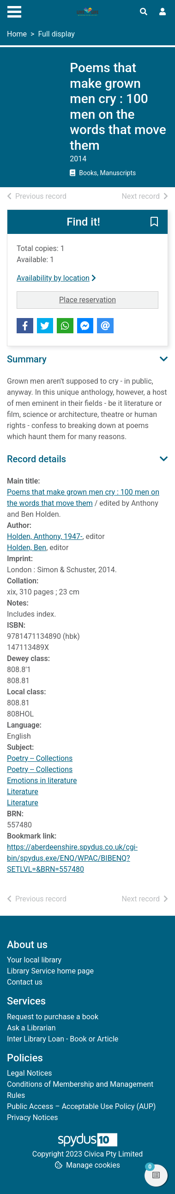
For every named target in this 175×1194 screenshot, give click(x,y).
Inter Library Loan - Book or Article (62, 1039)
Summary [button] (27, 359)
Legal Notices (29, 1073)
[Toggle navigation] (14, 11)
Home (17, 34)
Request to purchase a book (52, 1016)
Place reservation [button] (108, 299)
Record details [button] (36, 459)
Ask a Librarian (31, 1027)
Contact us (24, 982)
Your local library (34, 959)
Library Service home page (50, 971)
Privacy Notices (32, 1117)
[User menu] (162, 12)
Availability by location (56, 278)
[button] (154, 222)
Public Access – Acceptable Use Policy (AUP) (81, 1106)
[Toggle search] (143, 12)
